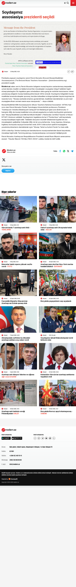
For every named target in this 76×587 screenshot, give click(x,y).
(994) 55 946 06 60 (16, 460)
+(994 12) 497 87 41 (16, 455)
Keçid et (8, 170)
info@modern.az (15, 464)
